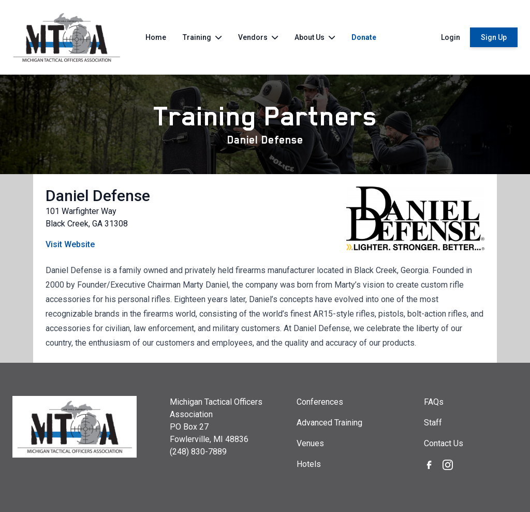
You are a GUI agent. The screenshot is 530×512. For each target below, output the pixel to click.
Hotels (309, 464)
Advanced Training (329, 423)
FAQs (434, 402)
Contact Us (443, 443)
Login (450, 37)
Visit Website (70, 244)
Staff (433, 423)
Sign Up (494, 37)
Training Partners (265, 116)
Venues (310, 443)
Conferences (320, 402)
